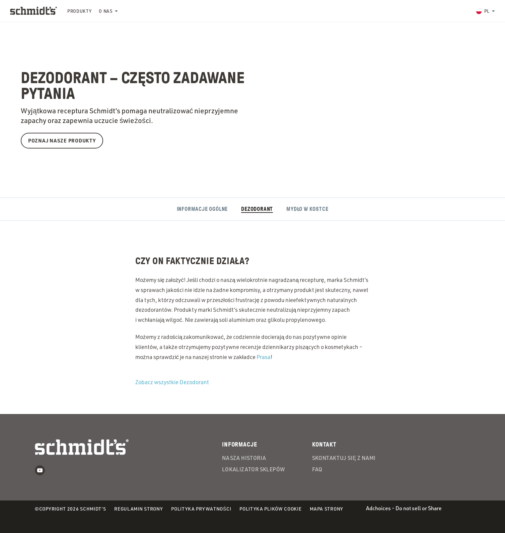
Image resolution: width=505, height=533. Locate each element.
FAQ (317, 469)
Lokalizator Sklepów (253, 469)
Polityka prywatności (201, 509)
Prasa (264, 356)
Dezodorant (257, 209)
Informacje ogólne (202, 209)
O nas (106, 11)
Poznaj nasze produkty (62, 140)
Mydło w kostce (307, 209)
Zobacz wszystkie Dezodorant (172, 382)
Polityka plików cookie (270, 509)
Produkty (79, 11)
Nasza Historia (244, 458)
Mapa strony (326, 509)
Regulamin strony (138, 509)
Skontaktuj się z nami (344, 458)
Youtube (40, 470)
